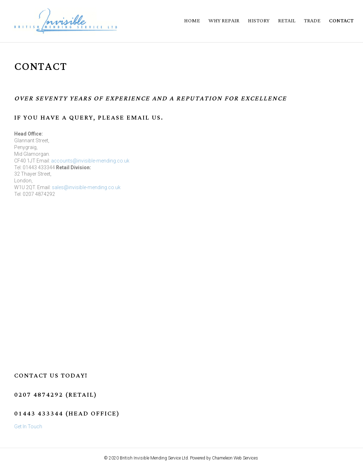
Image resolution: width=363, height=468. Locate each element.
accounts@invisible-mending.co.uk (90, 161)
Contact (341, 21)
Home (192, 21)
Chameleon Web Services (235, 458)
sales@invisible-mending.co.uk (86, 187)
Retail (286, 21)
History (258, 21)
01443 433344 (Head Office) (67, 413)
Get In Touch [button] (28, 426)
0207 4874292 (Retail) (55, 395)
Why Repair (223, 21)
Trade (312, 21)
